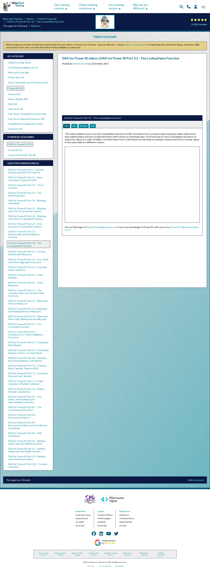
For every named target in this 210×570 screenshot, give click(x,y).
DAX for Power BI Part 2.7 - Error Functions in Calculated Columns (25, 225)
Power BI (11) (15, 150)
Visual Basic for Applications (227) (25, 123)
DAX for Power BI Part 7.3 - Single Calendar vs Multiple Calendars (25, 382)
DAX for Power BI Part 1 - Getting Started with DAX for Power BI (25, 171)
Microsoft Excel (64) (18, 72)
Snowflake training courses (110, 554)
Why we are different (140, 6)
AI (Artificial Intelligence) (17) (23, 67)
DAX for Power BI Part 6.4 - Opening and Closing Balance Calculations (27, 359)
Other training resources (88, 6)
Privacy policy (119, 566)
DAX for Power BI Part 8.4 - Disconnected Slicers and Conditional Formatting (27, 425)
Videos (30, 18)
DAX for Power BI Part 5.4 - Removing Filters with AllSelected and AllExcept (27, 318)
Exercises (89, 126)
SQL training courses (127, 554)
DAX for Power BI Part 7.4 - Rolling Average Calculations (26, 390)
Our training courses (62, 6)
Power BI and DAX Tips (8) (22, 155)
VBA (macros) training (144, 554)
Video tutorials (105, 36)
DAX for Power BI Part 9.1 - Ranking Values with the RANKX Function (26, 442)
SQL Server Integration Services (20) (27, 113)
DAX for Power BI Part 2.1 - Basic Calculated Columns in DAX (25, 179)
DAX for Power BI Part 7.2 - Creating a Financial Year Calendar (28, 374)
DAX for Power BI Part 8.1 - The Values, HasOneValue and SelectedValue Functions (24, 399)
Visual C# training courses (161, 554)
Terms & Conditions (105, 566)
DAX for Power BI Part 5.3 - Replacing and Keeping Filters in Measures (27, 310)
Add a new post (196, 480)
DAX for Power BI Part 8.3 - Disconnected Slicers (22, 416)
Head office (81, 511)
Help (101, 126)
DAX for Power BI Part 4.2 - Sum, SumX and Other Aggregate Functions (28, 261)
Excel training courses (43, 554)
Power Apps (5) (16, 77)
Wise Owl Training (12, 18)
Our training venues (116, 6)
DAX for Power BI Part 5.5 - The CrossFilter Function (24, 325)
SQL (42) (12, 104)
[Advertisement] (132, 89)
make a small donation (136, 44)
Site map (91, 566)
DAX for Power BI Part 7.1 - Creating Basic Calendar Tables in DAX (27, 367)
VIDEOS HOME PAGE (19, 62)
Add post (36, 25)
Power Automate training (60, 554)
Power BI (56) (15, 88)
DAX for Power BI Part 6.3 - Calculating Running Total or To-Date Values (28, 351)
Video (68, 126)
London (100, 511)
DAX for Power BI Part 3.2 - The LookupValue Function (35, 21)
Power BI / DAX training (77, 554)
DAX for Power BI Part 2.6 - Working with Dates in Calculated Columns (27, 217)
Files (77, 126)
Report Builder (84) (18, 99)
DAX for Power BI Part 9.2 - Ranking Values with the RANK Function (26, 450)
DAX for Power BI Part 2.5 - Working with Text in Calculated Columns (27, 210)
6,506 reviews (199, 24)
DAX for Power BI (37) (19, 144)
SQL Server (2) (15, 109)
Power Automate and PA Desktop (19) (28, 82)
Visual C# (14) (15, 128)
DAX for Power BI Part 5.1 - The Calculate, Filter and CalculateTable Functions (26, 293)
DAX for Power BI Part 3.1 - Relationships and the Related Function (23, 234)
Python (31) (14, 94)
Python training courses (94, 554)
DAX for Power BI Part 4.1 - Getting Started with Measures (26, 253)
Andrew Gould (80, 63)
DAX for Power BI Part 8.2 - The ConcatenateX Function (24, 408)
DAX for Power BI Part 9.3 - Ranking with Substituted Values (26, 458)
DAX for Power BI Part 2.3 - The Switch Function (24, 194)
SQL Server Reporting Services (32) (26, 119)
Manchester (124, 511)
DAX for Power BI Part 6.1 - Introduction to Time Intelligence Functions (25, 334)
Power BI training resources (100, 228)
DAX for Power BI (47, 18)
